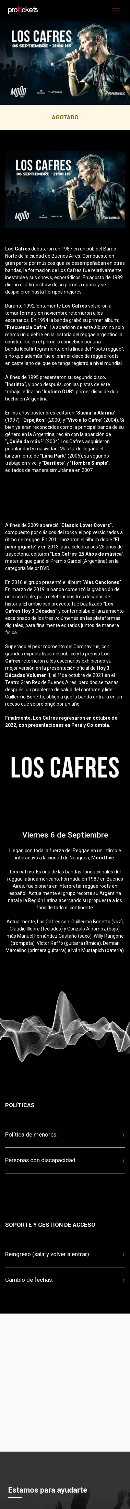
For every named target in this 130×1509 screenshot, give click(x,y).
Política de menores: (31, 1134)
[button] (116, 10)
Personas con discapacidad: (41, 1160)
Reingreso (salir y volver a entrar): (48, 1254)
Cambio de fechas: (29, 1279)
